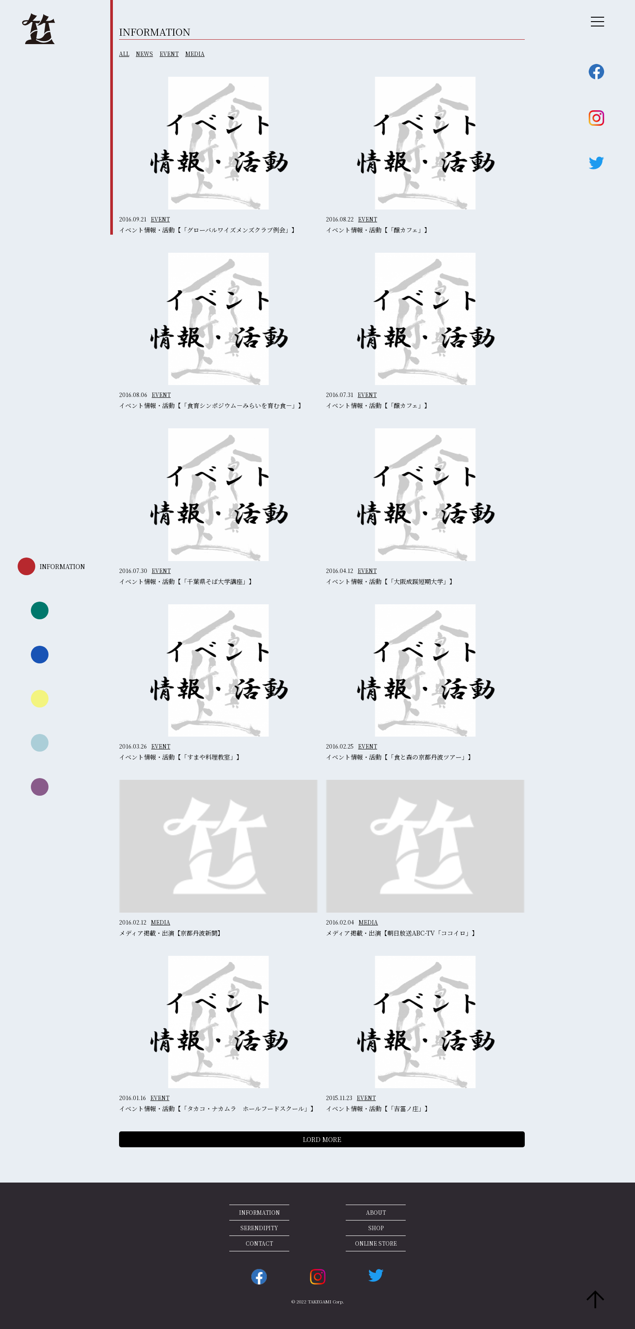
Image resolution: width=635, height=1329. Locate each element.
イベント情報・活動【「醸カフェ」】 (378, 229)
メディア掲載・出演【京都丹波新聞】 (171, 932)
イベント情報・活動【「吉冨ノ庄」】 (378, 1108)
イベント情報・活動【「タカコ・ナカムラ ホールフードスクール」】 (218, 1108)
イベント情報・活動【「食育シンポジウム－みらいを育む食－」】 (211, 405)
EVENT (169, 53)
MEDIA (195, 53)
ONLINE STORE (376, 1243)
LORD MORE (322, 1139)
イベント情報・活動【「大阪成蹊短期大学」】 (391, 581)
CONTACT (259, 1243)
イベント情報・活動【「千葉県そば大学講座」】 (187, 581)
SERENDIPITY (259, 1228)
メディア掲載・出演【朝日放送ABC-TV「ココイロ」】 (402, 932)
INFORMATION (259, 1212)
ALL (124, 53)
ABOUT (376, 1212)
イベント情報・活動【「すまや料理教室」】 (181, 756)
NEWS (144, 53)
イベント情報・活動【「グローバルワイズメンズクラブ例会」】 (208, 229)
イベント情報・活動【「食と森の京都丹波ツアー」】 (400, 756)
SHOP (376, 1228)
